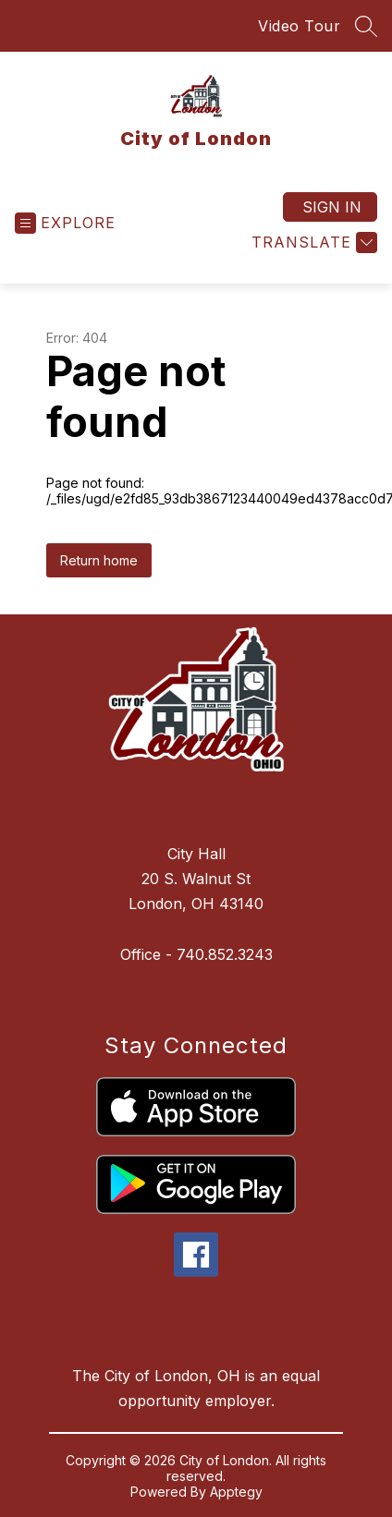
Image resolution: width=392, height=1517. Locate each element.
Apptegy (236, 1491)
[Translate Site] (312, 242)
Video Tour (299, 26)
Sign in (331, 207)
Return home (99, 560)
